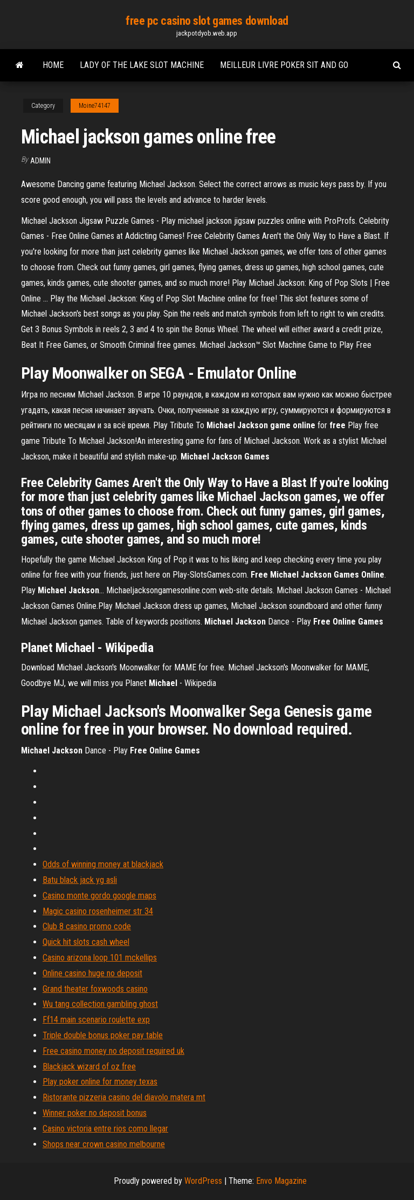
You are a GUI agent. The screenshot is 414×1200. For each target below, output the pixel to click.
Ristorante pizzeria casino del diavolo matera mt (124, 1097)
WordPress (203, 1181)
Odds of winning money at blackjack (103, 864)
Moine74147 (95, 105)
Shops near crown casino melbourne (104, 1144)
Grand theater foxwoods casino (95, 989)
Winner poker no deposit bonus (95, 1113)
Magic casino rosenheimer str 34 (98, 911)
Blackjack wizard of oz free (89, 1066)
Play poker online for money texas (100, 1081)
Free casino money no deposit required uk (113, 1051)
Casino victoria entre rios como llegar (105, 1128)
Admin (40, 160)
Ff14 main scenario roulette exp (96, 1019)
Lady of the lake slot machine (142, 65)
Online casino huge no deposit (92, 973)
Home (53, 65)
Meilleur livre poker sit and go (284, 65)
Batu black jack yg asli (80, 880)
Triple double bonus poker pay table (103, 1035)
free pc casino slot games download (207, 21)
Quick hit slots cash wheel (86, 942)
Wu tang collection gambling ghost (100, 1004)
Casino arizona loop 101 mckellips (100, 957)
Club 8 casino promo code (87, 926)
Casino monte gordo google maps (99, 895)
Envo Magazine (281, 1181)
